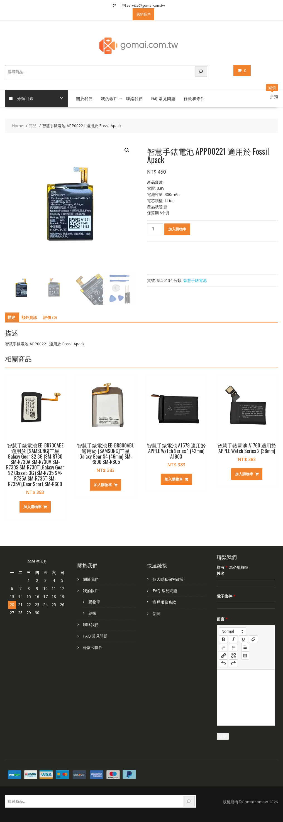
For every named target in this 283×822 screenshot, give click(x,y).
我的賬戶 (143, 14)
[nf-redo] (233, 663)
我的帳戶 (109, 98)
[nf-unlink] (233, 655)
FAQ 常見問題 (163, 98)
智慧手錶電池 (195, 280)
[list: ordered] (223, 647)
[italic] (233, 639)
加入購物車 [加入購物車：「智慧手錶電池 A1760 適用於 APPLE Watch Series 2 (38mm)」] (244, 473)
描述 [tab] (11, 317)
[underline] (243, 639)
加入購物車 (177, 229)
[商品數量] (155, 228)
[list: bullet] (233, 647)
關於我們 (84, 98)
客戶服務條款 (164, 602)
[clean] (253, 639)
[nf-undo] (223, 663)
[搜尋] (201, 72)
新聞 (156, 613)
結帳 (92, 613)
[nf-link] (223, 655)
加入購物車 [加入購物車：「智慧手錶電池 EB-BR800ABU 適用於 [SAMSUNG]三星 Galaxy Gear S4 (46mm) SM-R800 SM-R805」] (103, 484)
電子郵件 (226, 596)
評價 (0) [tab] (50, 317)
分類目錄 (21, 98)
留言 (222, 619)
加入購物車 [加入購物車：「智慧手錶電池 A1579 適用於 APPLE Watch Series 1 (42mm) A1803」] (174, 479)
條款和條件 (194, 98)
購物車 (94, 601)
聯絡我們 (134, 98)
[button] (127, 150)
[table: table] (245, 655)
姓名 (221, 573)
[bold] (223, 639)
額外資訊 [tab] (29, 317)
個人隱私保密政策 (168, 579)
